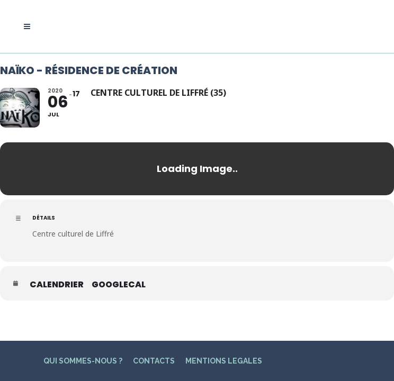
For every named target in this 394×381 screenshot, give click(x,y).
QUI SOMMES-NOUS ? (82, 341)
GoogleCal (119, 284)
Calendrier (57, 284)
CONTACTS (154, 341)
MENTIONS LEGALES (223, 341)
